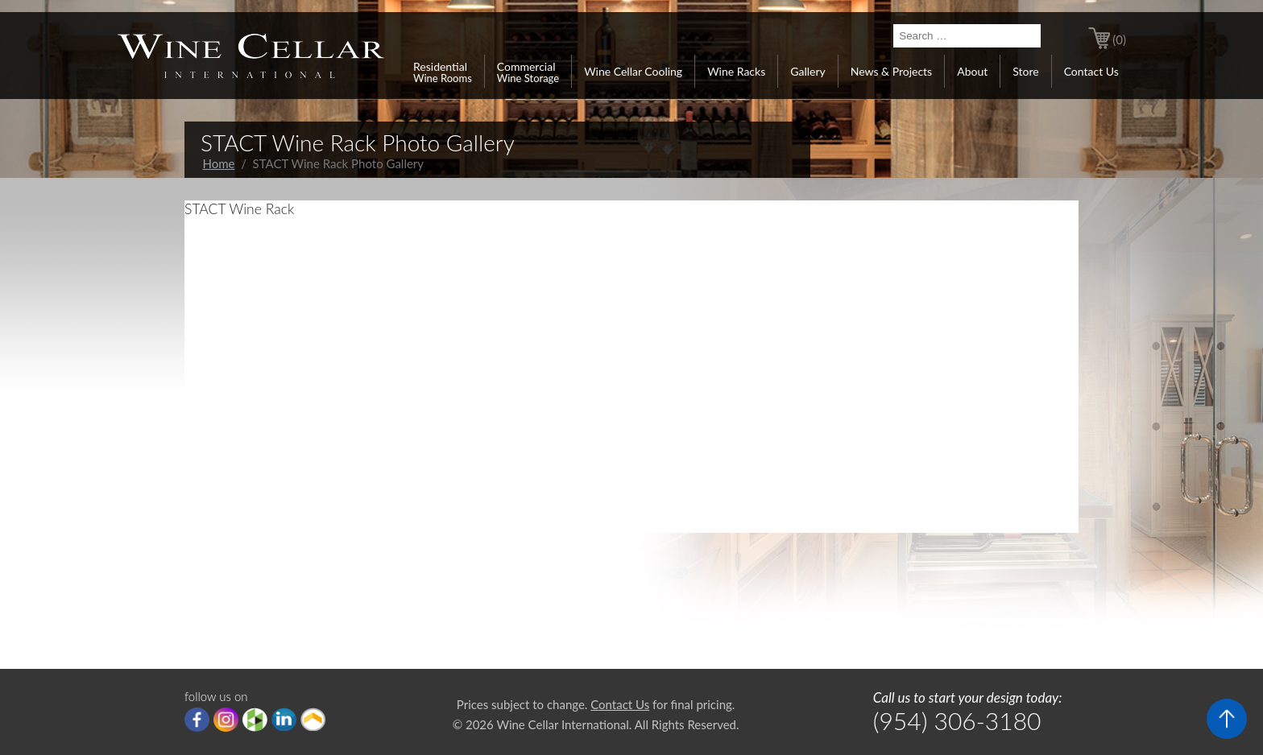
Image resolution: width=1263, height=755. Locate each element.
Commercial (528, 72)
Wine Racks (736, 71)
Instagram (225, 720)
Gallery (807, 71)
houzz (254, 720)
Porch (312, 720)
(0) (1119, 39)
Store (1025, 71)
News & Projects (891, 71)
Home (219, 163)
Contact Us (1091, 71)
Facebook (196, 720)
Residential (442, 72)
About (972, 71)
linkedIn (283, 720)
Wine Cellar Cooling (633, 71)
